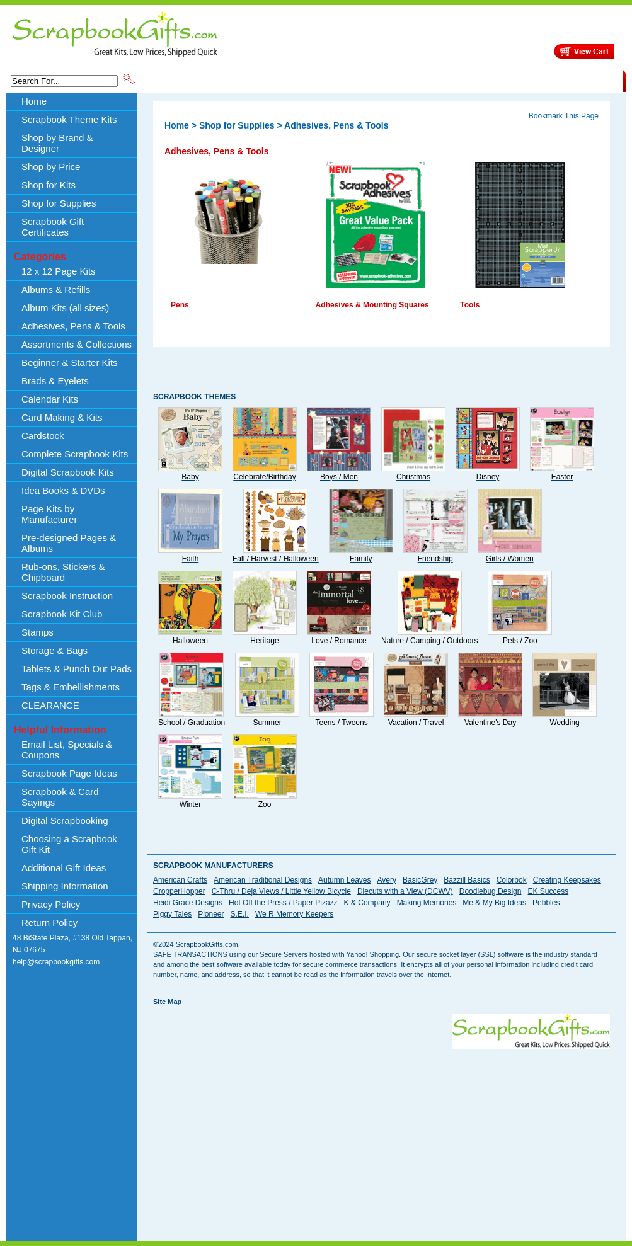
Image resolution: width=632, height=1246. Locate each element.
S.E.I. (240, 914)
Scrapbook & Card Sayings (60, 797)
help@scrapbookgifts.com (56, 961)
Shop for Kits (48, 185)
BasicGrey (420, 880)
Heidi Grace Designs (187, 902)
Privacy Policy (50, 904)
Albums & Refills (55, 289)
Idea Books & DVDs (63, 490)
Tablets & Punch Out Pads (76, 668)
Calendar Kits (49, 399)
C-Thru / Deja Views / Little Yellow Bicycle (281, 891)
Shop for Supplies (58, 203)
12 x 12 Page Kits (58, 271)
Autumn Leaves (344, 880)
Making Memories (427, 902)
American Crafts (180, 880)
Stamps (37, 632)
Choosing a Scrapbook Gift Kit (69, 844)
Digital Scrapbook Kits (67, 472)
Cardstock (42, 435)
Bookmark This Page (564, 115)
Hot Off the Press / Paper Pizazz (283, 902)
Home (34, 101)
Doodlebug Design (490, 891)
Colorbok (512, 880)
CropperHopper (179, 891)
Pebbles (546, 902)
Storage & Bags (54, 650)
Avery (386, 880)
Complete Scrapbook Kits (74, 454)
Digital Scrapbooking (64, 820)
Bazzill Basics (467, 880)
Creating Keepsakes (567, 880)
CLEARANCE (564, 80)
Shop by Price (370, 80)
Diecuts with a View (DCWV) (405, 891)
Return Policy (49, 922)
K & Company (367, 902)
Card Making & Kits (61, 417)
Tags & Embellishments (70, 687)
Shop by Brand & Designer (285, 80)
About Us (423, 80)
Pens (180, 304)
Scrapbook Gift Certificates (52, 226)
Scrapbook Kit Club (61, 614)
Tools (470, 304)
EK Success (547, 891)
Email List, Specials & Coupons (66, 749)
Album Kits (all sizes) (65, 307)
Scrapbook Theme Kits (184, 80)
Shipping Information (490, 80)
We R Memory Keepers (294, 914)
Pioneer (211, 914)
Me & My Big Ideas (494, 902)
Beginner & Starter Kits (69, 362)
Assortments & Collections (76, 344)
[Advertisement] (318, 1137)
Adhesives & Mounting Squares (372, 304)
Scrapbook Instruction (67, 595)
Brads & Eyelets (55, 380)
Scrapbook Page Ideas (69, 773)
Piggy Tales (172, 914)
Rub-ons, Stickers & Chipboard (63, 572)
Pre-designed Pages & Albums (68, 543)
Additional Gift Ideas (63, 867)
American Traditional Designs (263, 880)
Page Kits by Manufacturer (49, 514)
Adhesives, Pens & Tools (73, 326)
